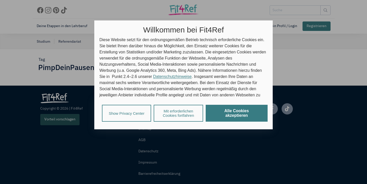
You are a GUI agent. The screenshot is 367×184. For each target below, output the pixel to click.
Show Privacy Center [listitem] (127, 113)
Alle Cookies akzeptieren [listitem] (236, 113)
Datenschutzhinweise (172, 76)
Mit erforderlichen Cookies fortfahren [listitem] (178, 113)
